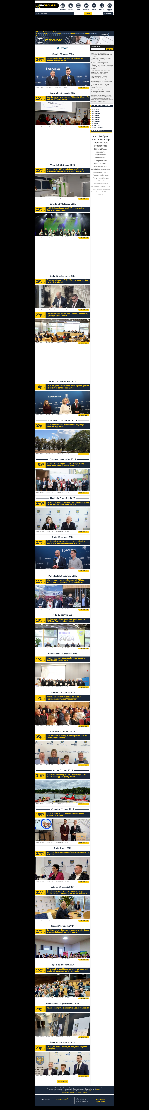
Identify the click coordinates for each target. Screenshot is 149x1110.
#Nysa (101, 181)
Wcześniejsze (62, 1081)
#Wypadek (94, 186)
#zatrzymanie (100, 155)
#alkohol (94, 169)
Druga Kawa (95, 109)
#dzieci (102, 189)
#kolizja (104, 164)
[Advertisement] (62, 145)
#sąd (109, 186)
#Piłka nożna (107, 192)
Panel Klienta (99, 1098)
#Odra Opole (104, 175)
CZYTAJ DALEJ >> (83, 87)
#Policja (106, 139)
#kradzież (101, 169)
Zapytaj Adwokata (97, 127)
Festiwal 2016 (95, 117)
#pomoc (105, 181)
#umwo (57, 31)
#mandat (100, 194)
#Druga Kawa (98, 172)
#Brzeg (105, 186)
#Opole (105, 136)
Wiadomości (48, 31)
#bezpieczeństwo (101, 166)
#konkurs (105, 178)
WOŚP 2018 (95, 125)
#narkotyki (97, 189)
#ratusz (108, 169)
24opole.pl (39, 31)
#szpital (100, 186)
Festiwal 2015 (95, 115)
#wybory (96, 175)
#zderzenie (100, 152)
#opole (97, 143)
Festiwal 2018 (95, 121)
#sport (97, 146)
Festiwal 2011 (95, 111)
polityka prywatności (93, 1090)
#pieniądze (107, 189)
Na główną (94, 123)
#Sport (104, 143)
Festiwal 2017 (95, 119)
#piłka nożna (97, 178)
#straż (106, 172)
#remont (96, 181)
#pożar (105, 149)
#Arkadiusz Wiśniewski (101, 183)
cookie (98, 1089)
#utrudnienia (99, 192)
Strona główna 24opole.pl (62, 1098)
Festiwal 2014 (95, 113)
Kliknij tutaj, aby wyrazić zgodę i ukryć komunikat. (74, 1092)
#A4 (92, 189)
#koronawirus (100, 158)
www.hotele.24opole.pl (61, 1099)
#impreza (93, 192)
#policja (97, 136)
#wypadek (97, 139)
